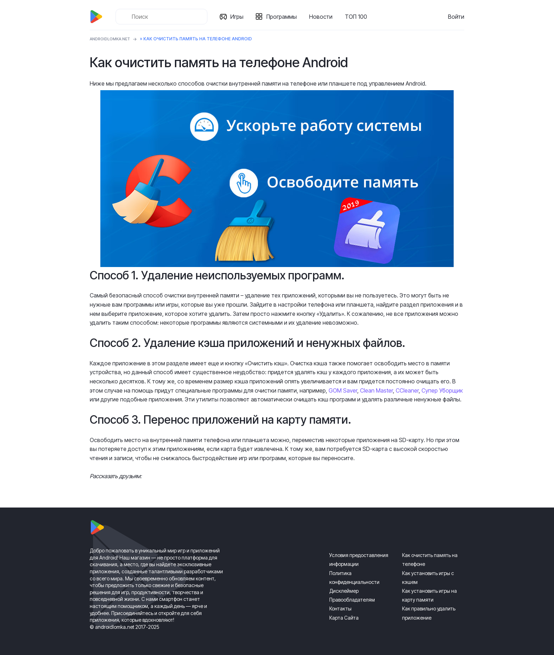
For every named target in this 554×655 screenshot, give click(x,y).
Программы (283, 16)
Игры (238, 16)
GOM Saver (343, 390)
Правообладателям (352, 600)
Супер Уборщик (442, 390)
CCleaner (407, 390)
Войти (456, 16)
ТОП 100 (357, 16)
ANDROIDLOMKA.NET (112, 38)
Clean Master (376, 390)
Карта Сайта (344, 618)
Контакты (340, 608)
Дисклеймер (344, 591)
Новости (322, 16)
